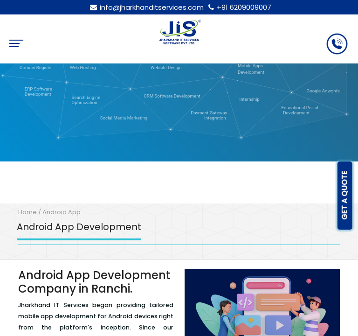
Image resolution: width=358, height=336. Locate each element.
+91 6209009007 (238, 7)
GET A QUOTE (344, 195)
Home (27, 212)
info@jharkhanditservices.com (145, 7)
